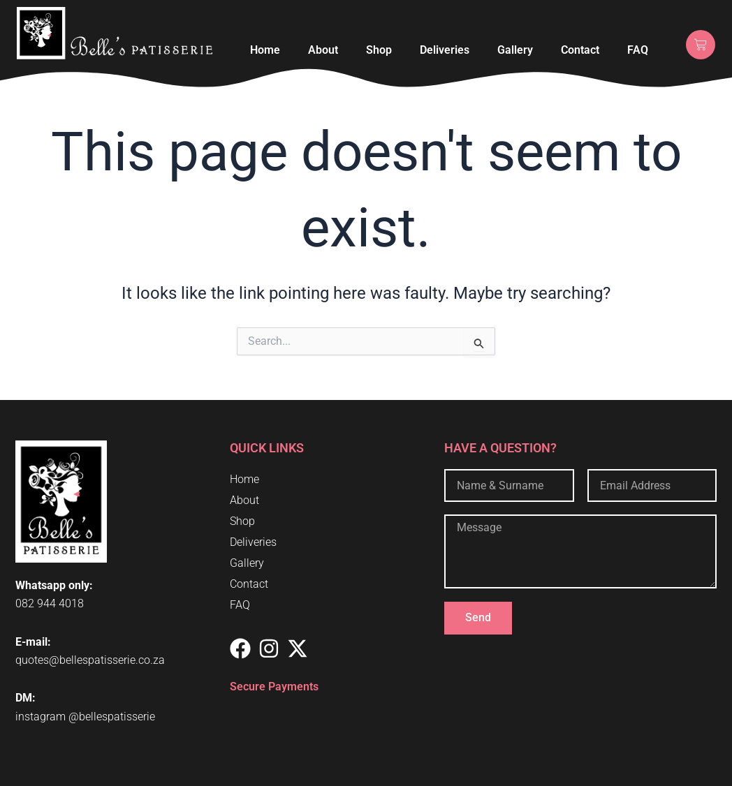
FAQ (637, 50)
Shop (379, 50)
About (323, 50)
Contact (580, 50)
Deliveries (444, 50)
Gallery (515, 50)
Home (265, 50)
